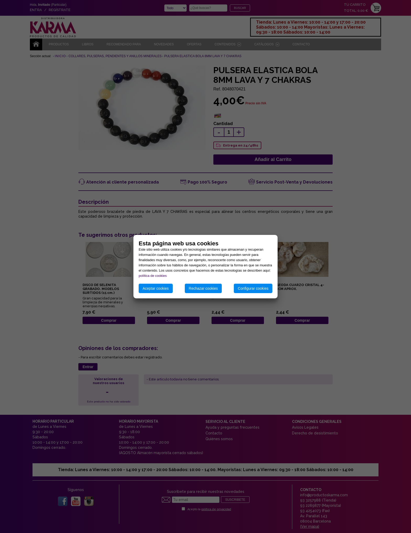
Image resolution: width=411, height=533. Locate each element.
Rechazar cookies (203, 288)
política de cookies (153, 276)
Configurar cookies (253, 288)
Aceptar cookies (156, 288)
